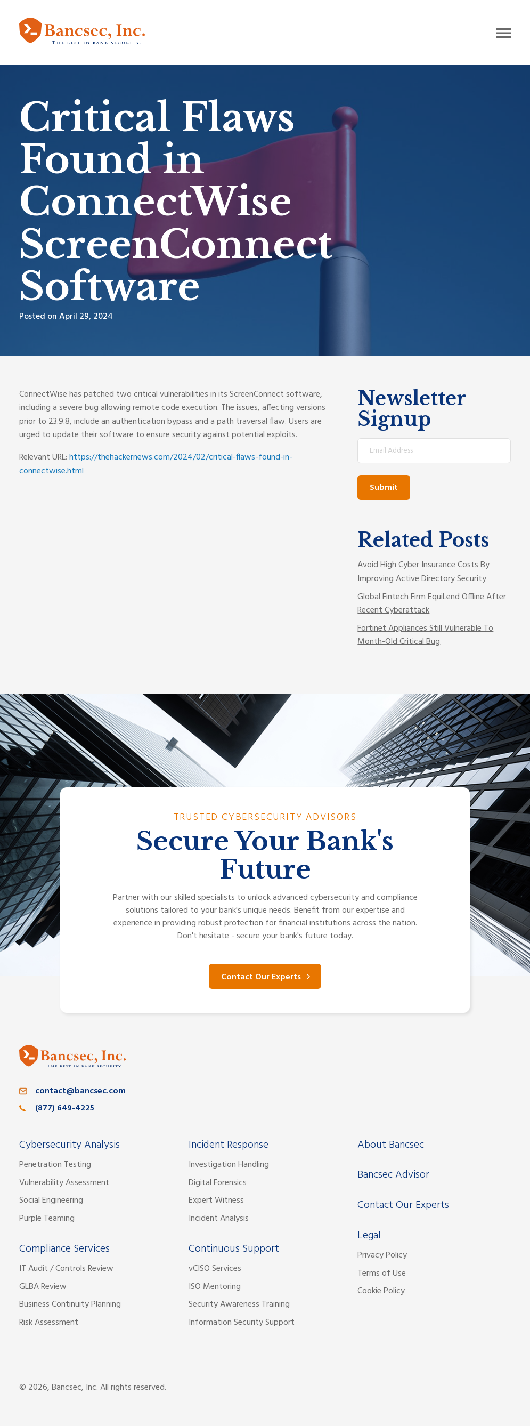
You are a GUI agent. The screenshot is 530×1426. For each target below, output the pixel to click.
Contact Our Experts (261, 977)
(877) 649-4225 (64, 1108)
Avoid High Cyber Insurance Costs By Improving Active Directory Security (423, 572)
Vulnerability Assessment (64, 1183)
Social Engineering (51, 1200)
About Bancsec (390, 1145)
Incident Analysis (219, 1219)
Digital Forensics (218, 1183)
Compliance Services (64, 1249)
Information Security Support (242, 1323)
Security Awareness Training (239, 1304)
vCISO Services (215, 1269)
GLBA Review (43, 1287)
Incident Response (228, 1145)
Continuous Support (234, 1249)
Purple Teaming (47, 1219)
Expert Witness (216, 1200)
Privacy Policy (382, 1255)
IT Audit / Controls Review (66, 1269)
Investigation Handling (229, 1165)
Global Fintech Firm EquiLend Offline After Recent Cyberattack (431, 604)
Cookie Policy (381, 1291)
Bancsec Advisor (393, 1174)
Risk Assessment (48, 1323)
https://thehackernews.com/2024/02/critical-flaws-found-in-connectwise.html (155, 464)
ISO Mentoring (215, 1287)
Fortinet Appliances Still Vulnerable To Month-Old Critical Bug (425, 635)
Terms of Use (381, 1273)
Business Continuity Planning (70, 1304)
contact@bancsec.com (80, 1091)
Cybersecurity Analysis (69, 1145)
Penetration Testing (55, 1165)
